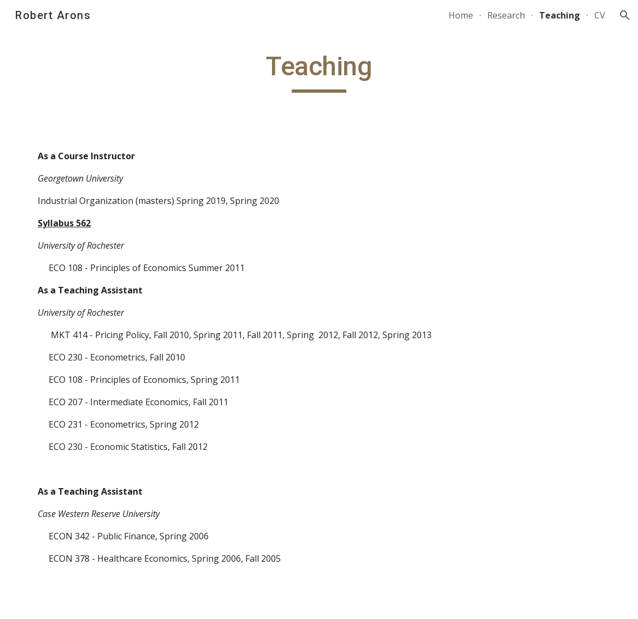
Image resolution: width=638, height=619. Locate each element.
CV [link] (599, 15)
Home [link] (460, 15)
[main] (319, 71)
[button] (625, 15)
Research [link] (506, 15)
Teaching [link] (559, 15)
